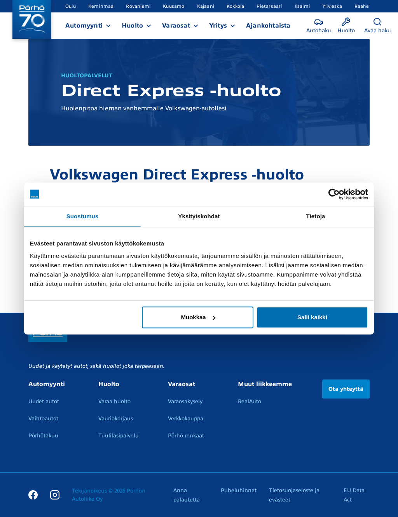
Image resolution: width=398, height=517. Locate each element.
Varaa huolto (114, 401)
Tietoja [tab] (315, 216)
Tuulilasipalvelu (118, 436)
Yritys (218, 25)
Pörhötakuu (43, 436)
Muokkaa (198, 317)
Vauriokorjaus (115, 418)
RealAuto (249, 401)
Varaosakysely (185, 401)
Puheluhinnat (239, 490)
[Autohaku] (318, 26)
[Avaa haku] (377, 26)
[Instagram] (54, 494)
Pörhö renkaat (186, 436)
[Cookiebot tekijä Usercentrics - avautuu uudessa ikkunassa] (334, 194)
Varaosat (176, 25)
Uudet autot (43, 401)
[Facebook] (33, 494)
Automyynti (84, 25)
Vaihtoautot (43, 418)
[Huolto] (346, 26)
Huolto (132, 25)
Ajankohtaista (268, 25)
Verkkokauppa (185, 418)
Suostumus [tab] (82, 216)
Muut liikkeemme (265, 384)
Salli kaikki (312, 317)
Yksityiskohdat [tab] (199, 216)
